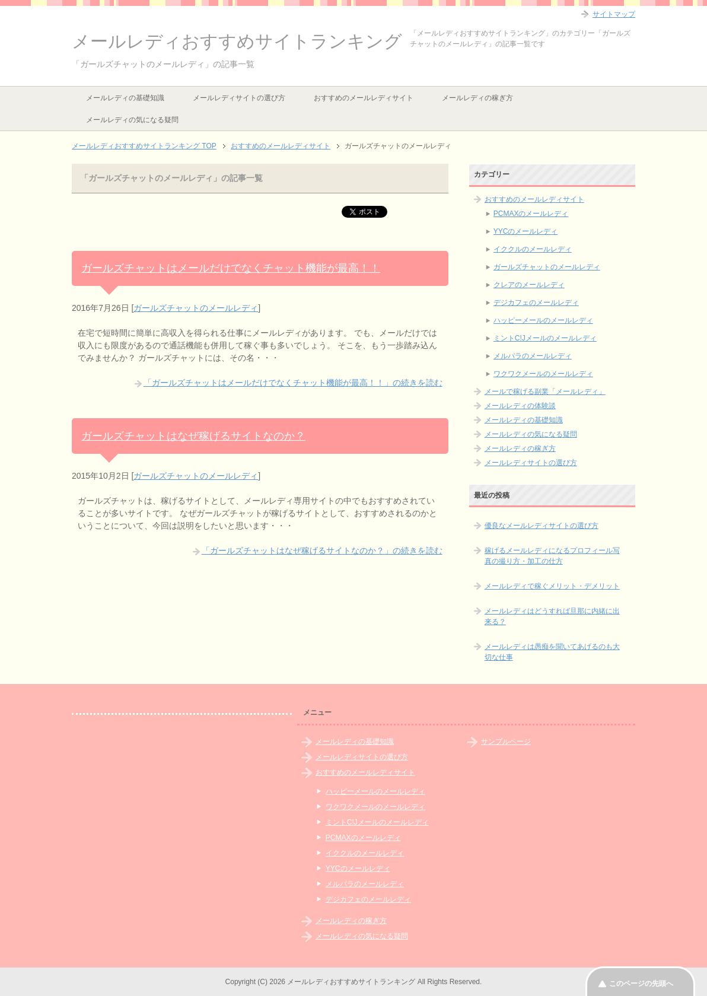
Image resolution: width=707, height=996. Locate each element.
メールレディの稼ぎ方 (477, 98)
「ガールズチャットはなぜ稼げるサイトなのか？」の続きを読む (322, 550)
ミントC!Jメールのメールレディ (545, 338)
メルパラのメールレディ (532, 356)
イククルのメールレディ (532, 249)
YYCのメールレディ (525, 231)
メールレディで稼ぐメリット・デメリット (552, 586)
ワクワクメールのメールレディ (543, 374)
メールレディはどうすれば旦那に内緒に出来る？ (552, 616)
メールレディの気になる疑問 (132, 120)
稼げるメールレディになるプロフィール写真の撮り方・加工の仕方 (552, 555)
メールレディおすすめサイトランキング (237, 41)
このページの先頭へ (641, 983)
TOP (144, 146)
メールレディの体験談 (520, 406)
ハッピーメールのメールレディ (543, 320)
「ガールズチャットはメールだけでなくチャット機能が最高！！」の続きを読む (293, 382)
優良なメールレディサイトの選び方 (541, 525)
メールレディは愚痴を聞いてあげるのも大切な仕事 (552, 651)
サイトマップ (614, 14)
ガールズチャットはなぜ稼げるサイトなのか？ (193, 436)
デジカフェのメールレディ (536, 302)
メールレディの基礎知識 (125, 98)
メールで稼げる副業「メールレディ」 (545, 391)
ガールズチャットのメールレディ (195, 308)
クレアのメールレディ (529, 285)
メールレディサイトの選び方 (239, 98)
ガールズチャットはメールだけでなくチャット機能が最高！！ (230, 268)
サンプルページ (506, 741)
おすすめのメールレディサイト (363, 98)
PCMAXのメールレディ (531, 213)
